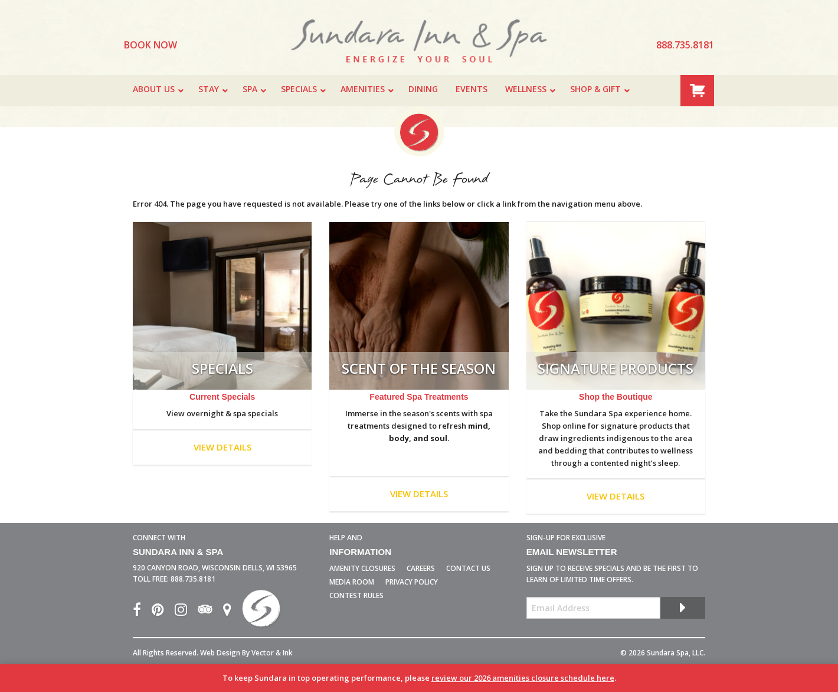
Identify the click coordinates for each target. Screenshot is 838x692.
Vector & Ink (272, 653)
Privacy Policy (411, 582)
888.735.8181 (193, 579)
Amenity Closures (362, 568)
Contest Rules (356, 595)
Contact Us (468, 568)
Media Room (351, 582)
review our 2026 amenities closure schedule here (522, 678)
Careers (421, 568)
